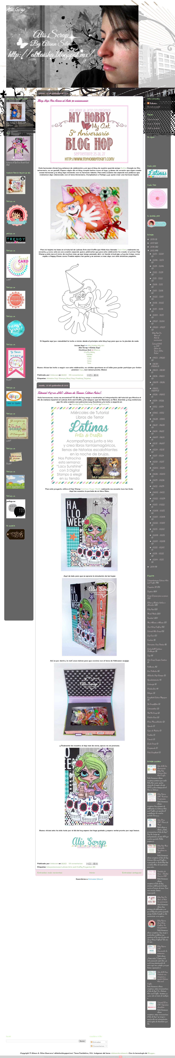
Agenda (150, 726)
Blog (81, 404)
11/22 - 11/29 (158, 272)
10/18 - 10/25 (158, 303)
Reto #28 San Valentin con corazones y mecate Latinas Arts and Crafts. (157, 978)
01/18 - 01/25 (158, 553)
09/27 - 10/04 (158, 321)
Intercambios (152, 708)
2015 (152, 250)
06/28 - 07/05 (159, 419)
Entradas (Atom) (95, 879)
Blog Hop (70, 378)
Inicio (92, 873)
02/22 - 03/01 (159, 523)
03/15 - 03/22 (159, 504)
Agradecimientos (153, 680)
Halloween (151, 666)
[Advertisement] (16, 581)
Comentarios (97, 1046)
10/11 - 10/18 (158, 309)
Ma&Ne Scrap (152, 713)
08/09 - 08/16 (159, 382)
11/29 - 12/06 (158, 266)
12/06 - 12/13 (158, 260)
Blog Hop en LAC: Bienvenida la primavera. (162, 949)
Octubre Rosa (152, 717)
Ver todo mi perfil (153, 107)
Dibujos (150, 693)
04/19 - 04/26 (158, 480)
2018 (152, 239)
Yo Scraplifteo (152, 704)
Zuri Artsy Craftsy (154, 627)
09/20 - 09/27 (159, 327)
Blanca (97, 350)
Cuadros (150, 640)
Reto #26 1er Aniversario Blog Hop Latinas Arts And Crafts (162, 770)
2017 (152, 243)
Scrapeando (151, 748)
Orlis (89, 361)
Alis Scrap (15, 10)
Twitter (96, 404)
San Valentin (152, 671)
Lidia (89, 359)
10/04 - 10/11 (158, 315)
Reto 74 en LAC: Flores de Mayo (162, 822)
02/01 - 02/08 (159, 541)
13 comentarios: (76, 863)
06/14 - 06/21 (158, 431)
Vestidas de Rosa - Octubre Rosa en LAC (162, 873)
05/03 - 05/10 (159, 468)
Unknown (153, 103)
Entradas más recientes (49, 873)
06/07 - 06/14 (158, 437)
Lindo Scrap (151, 743)
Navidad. (150, 618)
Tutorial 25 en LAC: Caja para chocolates (162, 1004)
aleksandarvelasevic (119, 1053)
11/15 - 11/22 (158, 278)
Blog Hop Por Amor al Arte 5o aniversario (62, 100)
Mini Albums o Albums (155, 622)
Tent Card (122, 250)
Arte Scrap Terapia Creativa (157, 660)
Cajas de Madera (153, 730)
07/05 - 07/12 (158, 413)
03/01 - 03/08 (159, 517)
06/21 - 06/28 (159, 425)
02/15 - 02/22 (159, 529)
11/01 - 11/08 (158, 290)
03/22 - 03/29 (159, 498)
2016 (152, 247)
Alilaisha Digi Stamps (56, 378)
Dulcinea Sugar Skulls (91, 489)
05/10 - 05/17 (158, 462)
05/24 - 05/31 (158, 449)
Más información (127, 1057)
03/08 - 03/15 (159, 510)
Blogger (151, 1053)
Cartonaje (150, 684)
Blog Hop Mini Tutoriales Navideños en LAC (162, 849)
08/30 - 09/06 (155, 365)
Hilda (89, 356)
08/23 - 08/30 (159, 370)
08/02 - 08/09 (155, 389)
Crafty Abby (89, 352)
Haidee (89, 354)
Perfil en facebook (153, 128)
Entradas (96, 1042)
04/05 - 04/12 (159, 492)
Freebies (79, 378)
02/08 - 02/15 (159, 535)
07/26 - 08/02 (159, 394)
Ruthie (123, 168)
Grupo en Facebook (153, 123)
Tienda (75, 404)
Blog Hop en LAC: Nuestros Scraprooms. (162, 796)
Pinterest (105, 404)
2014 (152, 567)
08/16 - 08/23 (158, 376)
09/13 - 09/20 (159, 358)
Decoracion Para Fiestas (155, 644)
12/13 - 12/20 (158, 254)
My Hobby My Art (96, 345)
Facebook (88, 404)
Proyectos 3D (89, 867)
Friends (150, 739)
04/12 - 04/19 (158, 486)
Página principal (153, 119)
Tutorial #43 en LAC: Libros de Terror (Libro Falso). (69, 393)
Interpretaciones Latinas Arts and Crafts (64, 867)
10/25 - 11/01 (158, 297)
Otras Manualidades (154, 721)
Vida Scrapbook (152, 752)
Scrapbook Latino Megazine (157, 697)
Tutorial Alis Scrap (154, 631)
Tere (89, 363)
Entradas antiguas (131, 873)
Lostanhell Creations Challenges (154, 650)
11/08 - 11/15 (158, 284)
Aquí (81, 370)
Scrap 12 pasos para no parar (157, 596)
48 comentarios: (76, 375)
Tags (149, 655)
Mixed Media (152, 613)
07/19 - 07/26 (158, 400)
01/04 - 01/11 (158, 559)
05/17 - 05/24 (158, 455)
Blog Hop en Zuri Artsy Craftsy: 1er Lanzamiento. (162, 924)
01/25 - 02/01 (158, 547)
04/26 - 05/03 (159, 474)
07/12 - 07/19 (158, 407)
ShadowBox (151, 688)
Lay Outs (150, 635)
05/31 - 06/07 (158, 443)
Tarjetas (87, 378)
